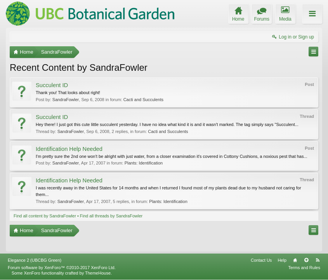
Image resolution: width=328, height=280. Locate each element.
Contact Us (261, 260)
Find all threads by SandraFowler (111, 216)
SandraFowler (65, 99)
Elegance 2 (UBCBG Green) (34, 260)
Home (295, 260)
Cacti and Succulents (143, 99)
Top (306, 260)
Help (282, 260)
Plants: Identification (144, 163)
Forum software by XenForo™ (62, 267)
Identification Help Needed (69, 149)
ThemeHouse (98, 273)
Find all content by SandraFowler (45, 216)
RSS (317, 260)
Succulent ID (52, 85)
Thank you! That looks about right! (68, 92)
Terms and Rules (304, 267)
